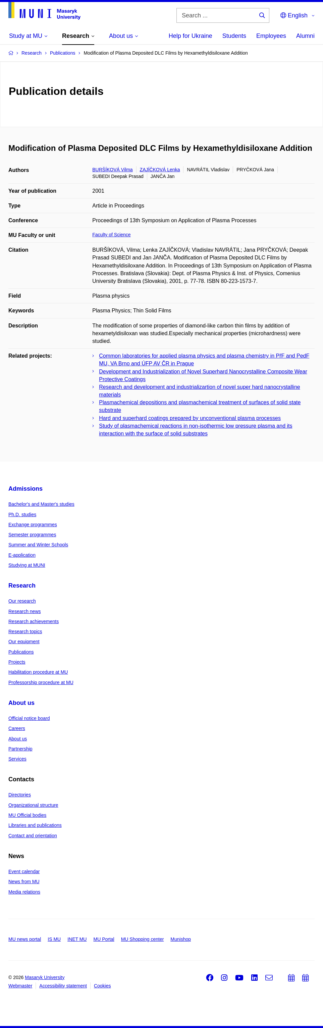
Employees (271, 36)
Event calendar (24, 871)
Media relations (24, 892)
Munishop (180, 939)
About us (21, 703)
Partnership (20, 748)
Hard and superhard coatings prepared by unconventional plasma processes (190, 418)
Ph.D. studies (22, 514)
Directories (19, 794)
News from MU (24, 881)
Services (17, 759)
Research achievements (33, 621)
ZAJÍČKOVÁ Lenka (160, 169)
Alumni (305, 36)
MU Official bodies (27, 815)
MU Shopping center (142, 939)
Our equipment (24, 641)
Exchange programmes (32, 524)
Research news (24, 611)
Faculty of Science (111, 234)
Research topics (25, 631)
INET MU (77, 939)
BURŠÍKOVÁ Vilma (112, 169)
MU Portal (103, 939)
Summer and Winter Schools (38, 544)
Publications (21, 652)
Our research (22, 601)
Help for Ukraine (190, 36)
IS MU (54, 939)
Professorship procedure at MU (40, 682)
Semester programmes (32, 534)
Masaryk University (44, 977)
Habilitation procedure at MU (38, 672)
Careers (16, 728)
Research (22, 585)
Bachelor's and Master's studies (41, 504)
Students (234, 36)
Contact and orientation (32, 835)
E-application (22, 555)
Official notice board (29, 718)
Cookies (102, 985)
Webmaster (20, 985)
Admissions (25, 488)
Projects (16, 662)
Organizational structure (33, 805)
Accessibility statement (63, 985)
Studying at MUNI (26, 565)
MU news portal (24, 939)
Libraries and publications (35, 825)
